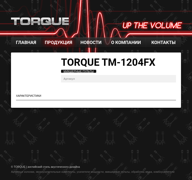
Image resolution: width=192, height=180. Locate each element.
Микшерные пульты (79, 71)
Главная (26, 42)
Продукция (58, 42)
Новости (91, 42)
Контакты (164, 42)
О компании (126, 42)
